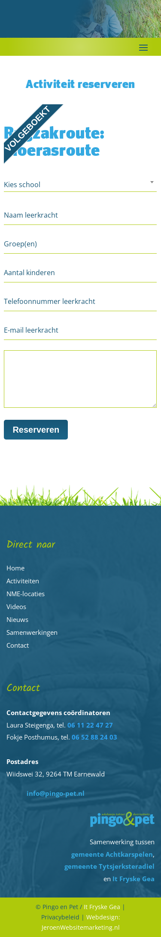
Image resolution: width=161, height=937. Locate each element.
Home (15, 568)
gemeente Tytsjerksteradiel (109, 866)
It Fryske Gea (133, 878)
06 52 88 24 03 (94, 737)
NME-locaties (25, 593)
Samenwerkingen (32, 632)
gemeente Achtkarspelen (112, 854)
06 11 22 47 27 (90, 725)
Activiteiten (22, 580)
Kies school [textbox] (22, 184)
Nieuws (17, 619)
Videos (16, 606)
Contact (17, 645)
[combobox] (80, 186)
